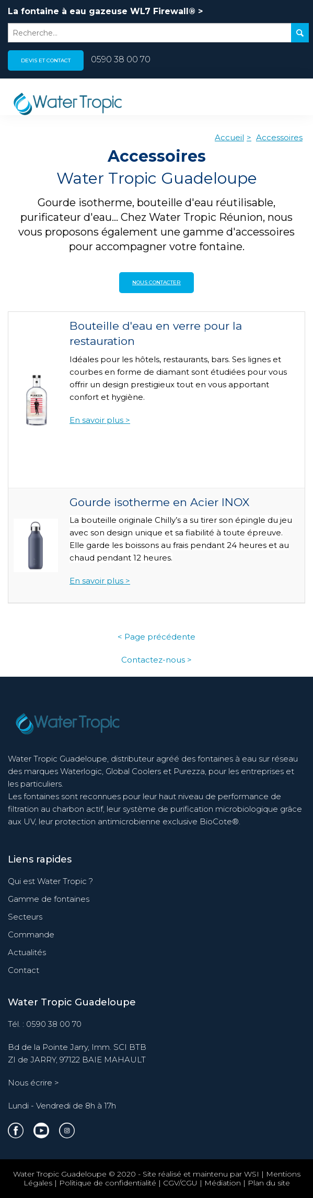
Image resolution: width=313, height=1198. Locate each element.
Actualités (27, 952)
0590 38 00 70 (120, 59)
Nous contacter (156, 282)
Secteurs (25, 917)
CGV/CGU (180, 1183)
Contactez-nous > (156, 660)
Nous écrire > (33, 1083)
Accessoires (279, 137)
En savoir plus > (99, 420)
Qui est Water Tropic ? (50, 881)
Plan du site (269, 1183)
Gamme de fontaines (48, 899)
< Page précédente (156, 637)
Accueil (229, 137)
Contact (23, 970)
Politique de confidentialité (107, 1183)
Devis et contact (46, 60)
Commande (31, 934)
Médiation (222, 1183)
